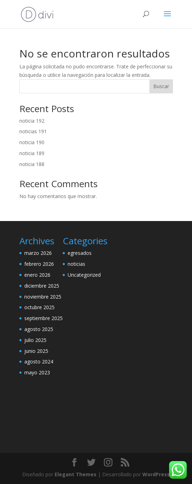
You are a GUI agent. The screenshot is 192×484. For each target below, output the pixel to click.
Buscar (161, 86)
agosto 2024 (38, 361)
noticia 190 (31, 142)
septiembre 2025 (43, 318)
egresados (80, 253)
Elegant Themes (76, 474)
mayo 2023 (37, 372)
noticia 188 (31, 164)
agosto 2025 (38, 329)
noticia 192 (31, 120)
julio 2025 (35, 340)
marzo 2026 (38, 253)
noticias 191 (33, 131)
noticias (76, 264)
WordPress (156, 474)
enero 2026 (37, 274)
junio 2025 (36, 351)
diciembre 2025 (41, 285)
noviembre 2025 (42, 296)
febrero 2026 (39, 264)
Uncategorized (84, 274)
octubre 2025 (39, 307)
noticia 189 (31, 153)
